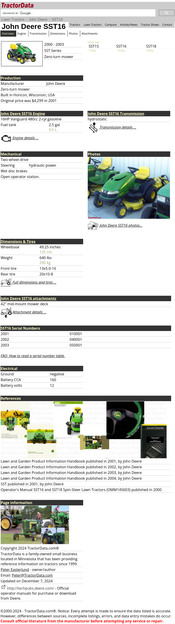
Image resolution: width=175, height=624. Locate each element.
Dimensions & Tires (18, 241)
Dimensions (57, 34)
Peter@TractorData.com (32, 575)
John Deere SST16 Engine (23, 113)
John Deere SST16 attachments (28, 298)
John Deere (38, 19)
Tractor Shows (150, 25)
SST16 (57, 19)
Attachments (89, 34)
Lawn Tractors (13, 19)
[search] (77, 13)
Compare (111, 25)
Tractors (75, 25)
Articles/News (128, 25)
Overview (8, 34)
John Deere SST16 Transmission (116, 113)
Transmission (38, 34)
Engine (21, 34)
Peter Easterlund (15, 569)
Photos (73, 34)
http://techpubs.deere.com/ (27, 588)
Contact (167, 25)
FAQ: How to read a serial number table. (33, 355)
